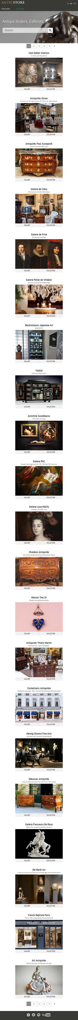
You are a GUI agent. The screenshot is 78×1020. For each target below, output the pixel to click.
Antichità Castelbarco (39, 416)
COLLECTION (51, 89)
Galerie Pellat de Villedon (39, 280)
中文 (75, 3)
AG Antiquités (39, 960)
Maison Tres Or (39, 597)
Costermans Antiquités (39, 688)
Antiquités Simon (39, 98)
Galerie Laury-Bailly (39, 506)
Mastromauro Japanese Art (39, 325)
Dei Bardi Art (38, 869)
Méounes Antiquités (39, 779)
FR (68, 3)
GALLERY (27, 89)
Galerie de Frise (39, 234)
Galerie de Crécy (39, 189)
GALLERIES (20, 9)
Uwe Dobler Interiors (39, 53)
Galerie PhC (39, 461)
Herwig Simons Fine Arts (39, 733)
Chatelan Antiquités (39, 552)
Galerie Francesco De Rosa (39, 824)
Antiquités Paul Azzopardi (39, 143)
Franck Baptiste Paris (39, 915)
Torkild (39, 370)
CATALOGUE (5, 9)
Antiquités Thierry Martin (39, 643)
